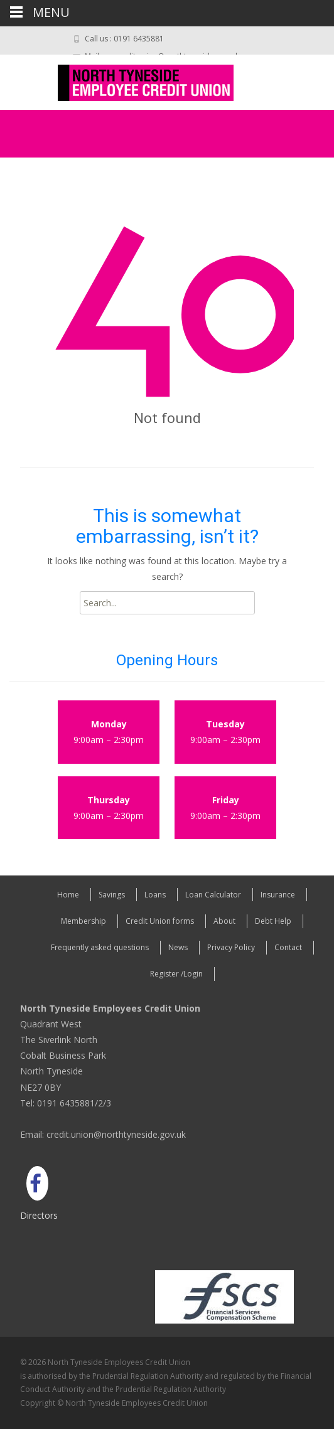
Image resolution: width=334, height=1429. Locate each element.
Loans (155, 894)
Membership (83, 921)
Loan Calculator (213, 894)
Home (68, 894)
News (178, 947)
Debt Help (273, 921)
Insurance (278, 894)
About (224, 921)
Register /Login (176, 973)
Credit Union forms (160, 921)
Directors (39, 1215)
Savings (112, 894)
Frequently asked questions (100, 947)
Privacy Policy (231, 947)
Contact (288, 947)
